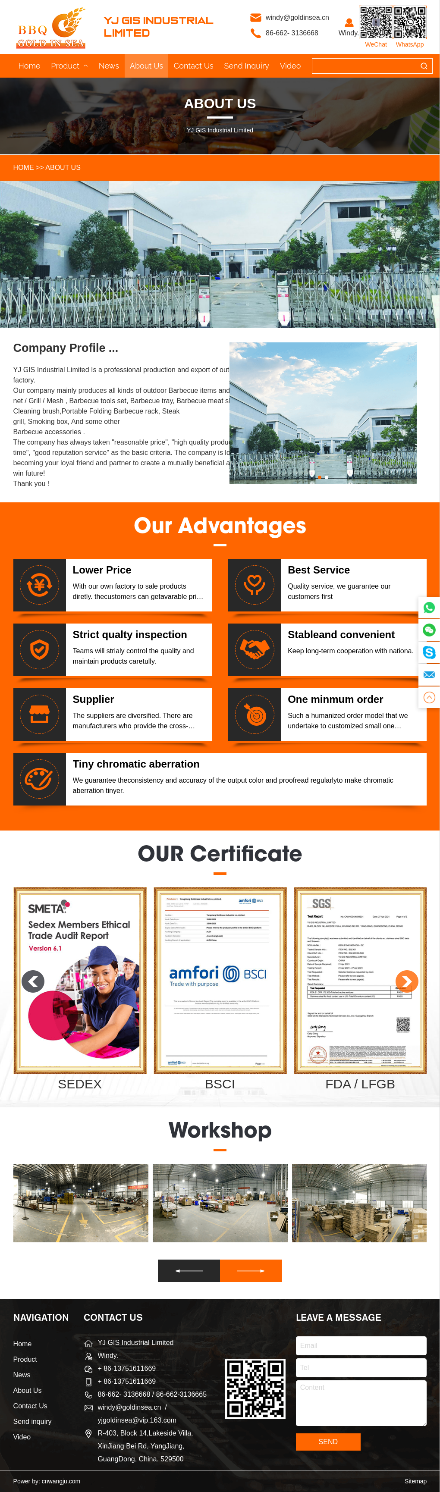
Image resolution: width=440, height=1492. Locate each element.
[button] (319, 477)
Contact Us (194, 65)
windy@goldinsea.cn (298, 17)
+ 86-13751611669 (126, 1381)
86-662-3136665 (181, 1394)
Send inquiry (246, 65)
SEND (328, 1441)
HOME (23, 167)
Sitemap (416, 1481)
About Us (146, 65)
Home (30, 65)
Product (69, 65)
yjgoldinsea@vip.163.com (136, 1420)
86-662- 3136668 (292, 33)
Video (290, 65)
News (109, 65)
